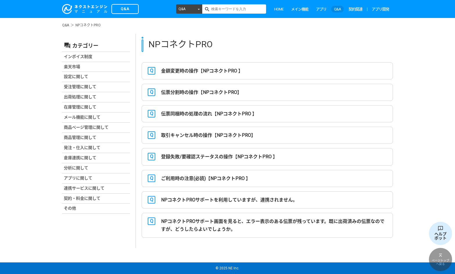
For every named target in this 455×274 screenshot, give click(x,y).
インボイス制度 (78, 56)
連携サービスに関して (84, 188)
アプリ (321, 9)
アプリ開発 (380, 9)
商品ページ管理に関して (86, 127)
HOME (279, 9)
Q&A (181, 9)
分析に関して (76, 168)
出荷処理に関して (80, 97)
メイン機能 (299, 9)
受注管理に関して (80, 86)
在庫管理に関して (80, 107)
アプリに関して (78, 178)
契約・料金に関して (82, 198)
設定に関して (76, 76)
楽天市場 (72, 66)
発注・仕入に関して (82, 147)
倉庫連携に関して (80, 157)
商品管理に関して (80, 137)
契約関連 (355, 9)
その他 (70, 208)
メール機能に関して (82, 117)
